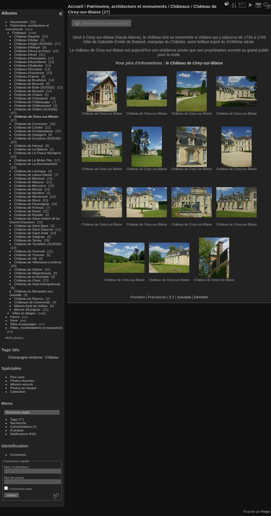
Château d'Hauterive (29, 73)
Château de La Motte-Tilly (33, 160)
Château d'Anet (25, 54)
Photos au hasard (23, 388)
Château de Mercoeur (30, 185)
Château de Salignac (29, 236)
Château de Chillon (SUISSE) (36, 109)
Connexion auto (18, 489)
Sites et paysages (23, 324)
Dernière (201, 297)
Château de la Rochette (31, 276)
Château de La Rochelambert (36, 164)
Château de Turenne (29, 255)
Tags (13, 419)
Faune (15, 317)
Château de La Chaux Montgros (37, 153)
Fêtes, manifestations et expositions (36, 327)
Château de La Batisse (31, 149)
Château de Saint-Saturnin (33, 229)
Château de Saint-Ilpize (31, 225)
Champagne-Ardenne (25, 357)
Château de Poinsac (29, 207)
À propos (17, 430)
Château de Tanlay (28, 240)
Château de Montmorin (31, 196)
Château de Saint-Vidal (31, 233)
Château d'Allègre (27, 47)
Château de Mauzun (29, 182)
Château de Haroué (29, 145)
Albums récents (21, 384)
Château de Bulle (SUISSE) (34, 87)
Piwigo (265, 511)
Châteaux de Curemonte (32, 302)
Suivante (184, 297)
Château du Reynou (29, 298)
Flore (14, 320)
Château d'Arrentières (30, 62)
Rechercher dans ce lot (105, 23)
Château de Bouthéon (30, 80)
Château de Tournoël (29, 251)
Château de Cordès (28, 127)
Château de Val (25, 258)
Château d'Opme (26, 76)
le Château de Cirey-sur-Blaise (194, 63)
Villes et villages (24, 313)
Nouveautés (19, 22)
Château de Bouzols (29, 83)
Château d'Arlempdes (30, 58)
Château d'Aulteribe (28, 65)
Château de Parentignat (31, 204)
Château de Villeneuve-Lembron (38, 262)
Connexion (18, 454)
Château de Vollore (28, 269)
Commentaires (21, 426)
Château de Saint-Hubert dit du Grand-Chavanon (35, 220)
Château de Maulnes (29, 178)
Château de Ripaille (28, 215)
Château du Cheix (27, 280)
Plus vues (17, 377)
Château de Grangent (30, 134)
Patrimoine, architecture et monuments (127, 6)
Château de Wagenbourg (32, 273)
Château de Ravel (27, 211)
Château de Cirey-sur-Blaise (36, 116)
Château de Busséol (29, 91)
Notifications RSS (23, 434)
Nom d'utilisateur (16, 467)
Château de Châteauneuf (32, 105)
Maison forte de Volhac (31, 306)
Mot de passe (14, 477)
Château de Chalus (28, 94)
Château (51, 357)
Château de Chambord (31, 98)
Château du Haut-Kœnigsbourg (37, 284)
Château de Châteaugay (32, 102)
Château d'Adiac (26, 40)
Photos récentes (22, 380)
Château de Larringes (30, 171)
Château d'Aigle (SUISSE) (33, 43)
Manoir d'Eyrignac (27, 309)
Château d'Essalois (28, 69)
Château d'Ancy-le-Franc (32, 51)
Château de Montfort (29, 193)
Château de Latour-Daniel (33, 174)
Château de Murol (27, 200)
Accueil (75, 6)
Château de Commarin (30, 123)
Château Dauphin (27, 36)
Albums (9, 13)
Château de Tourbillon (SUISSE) (38, 244)
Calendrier (18, 391)
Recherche (18, 423)
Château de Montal (28, 189)
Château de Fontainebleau (33, 131)
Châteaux (19, 32)
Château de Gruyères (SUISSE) (37, 138)
